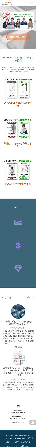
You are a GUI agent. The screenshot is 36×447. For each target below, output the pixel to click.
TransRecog (8, 2)
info (25, 328)
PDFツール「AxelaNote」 (17, 438)
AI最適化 (8, 442)
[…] (8, 343)
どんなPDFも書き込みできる (18, 104)
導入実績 (30, 438)
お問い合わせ (25, 446)
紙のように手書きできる (18, 184)
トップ (5, 438)
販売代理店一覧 (25, 442)
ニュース (9, 446)
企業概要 (16, 442)
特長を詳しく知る (18, 37)
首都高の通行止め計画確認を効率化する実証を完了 (18, 322)
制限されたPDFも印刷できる (18, 145)
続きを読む (18, 347)
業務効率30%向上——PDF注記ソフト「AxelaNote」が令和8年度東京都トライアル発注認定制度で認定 (18, 372)
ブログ (17, 446)
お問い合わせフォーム (18, 422)
